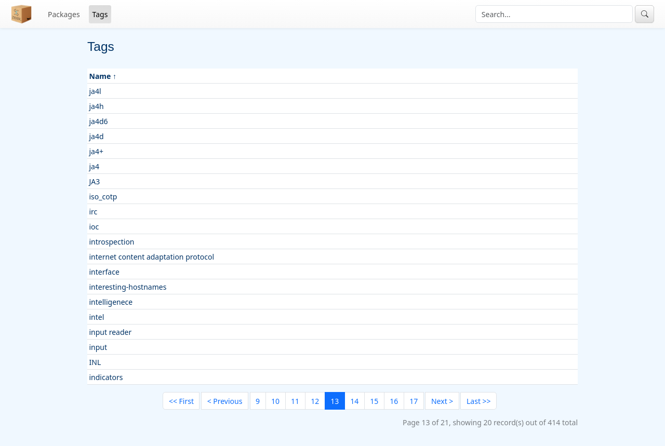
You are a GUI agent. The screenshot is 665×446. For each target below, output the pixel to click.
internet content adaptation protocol (152, 257)
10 (275, 401)
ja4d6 (98, 121)
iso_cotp (103, 196)
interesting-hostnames (128, 287)
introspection (112, 242)
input (98, 347)
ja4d (96, 136)
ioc (94, 227)
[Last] (478, 401)
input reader (110, 332)
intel (96, 317)
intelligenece (111, 302)
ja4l (95, 91)
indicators (106, 377)
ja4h (96, 106)
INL (95, 362)
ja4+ (96, 151)
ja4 (94, 166)
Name (100, 76)
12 (315, 401)
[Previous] (224, 401)
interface (104, 272)
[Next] (442, 401)
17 (413, 401)
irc (93, 212)
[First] (181, 401)
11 (295, 401)
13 (334, 401)
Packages (64, 14)
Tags (100, 14)
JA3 (94, 181)
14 (354, 401)
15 (374, 401)
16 (394, 401)
